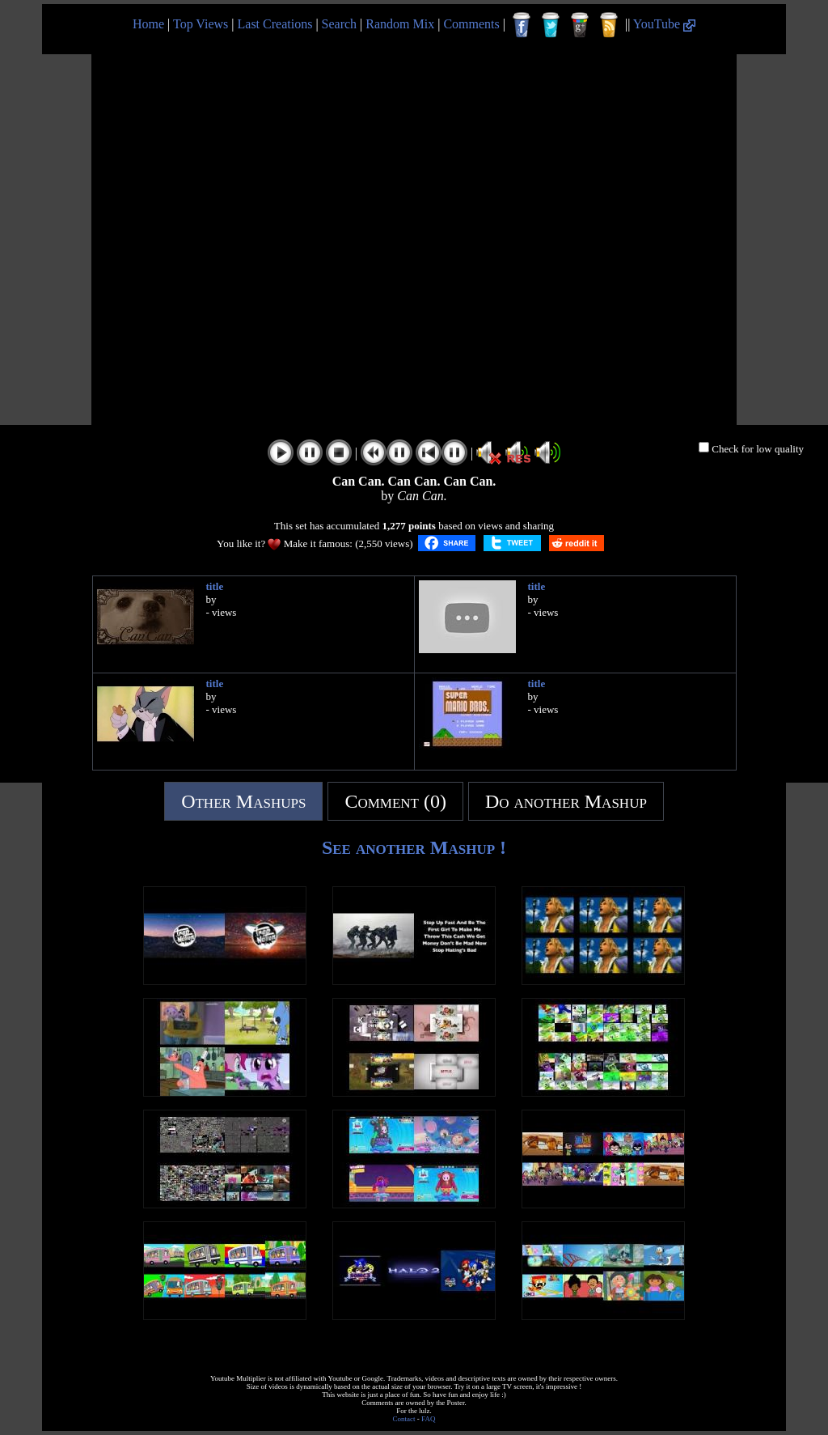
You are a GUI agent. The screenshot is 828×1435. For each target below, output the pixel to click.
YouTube (664, 24)
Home (148, 24)
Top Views (200, 24)
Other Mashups (243, 801)
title (215, 586)
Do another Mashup (566, 801)
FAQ (428, 1419)
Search (339, 24)
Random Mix (399, 24)
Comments (471, 24)
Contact (404, 1419)
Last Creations (275, 24)
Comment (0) (395, 801)
